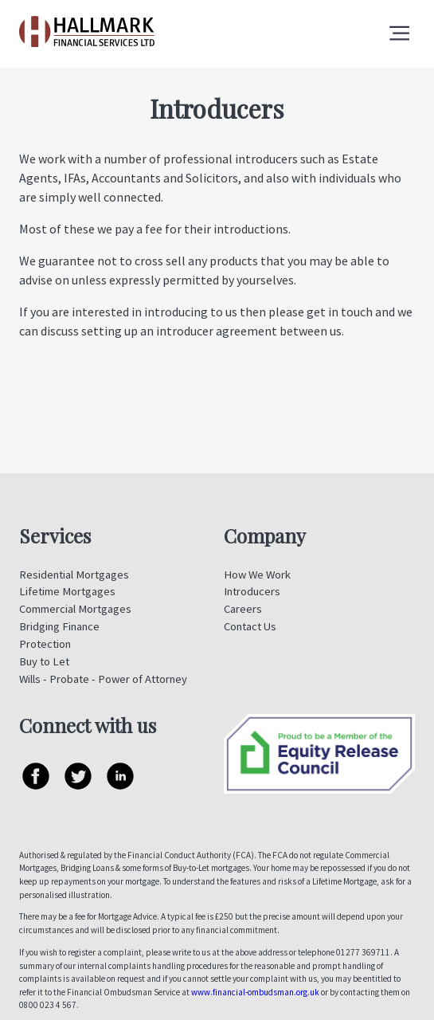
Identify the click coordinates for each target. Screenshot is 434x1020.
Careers (243, 609)
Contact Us (250, 626)
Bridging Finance (59, 626)
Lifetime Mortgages (67, 591)
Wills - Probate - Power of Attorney (103, 679)
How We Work (257, 574)
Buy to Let (44, 661)
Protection (45, 644)
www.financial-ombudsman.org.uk (255, 992)
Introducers (252, 591)
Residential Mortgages (74, 574)
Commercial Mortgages (75, 609)
